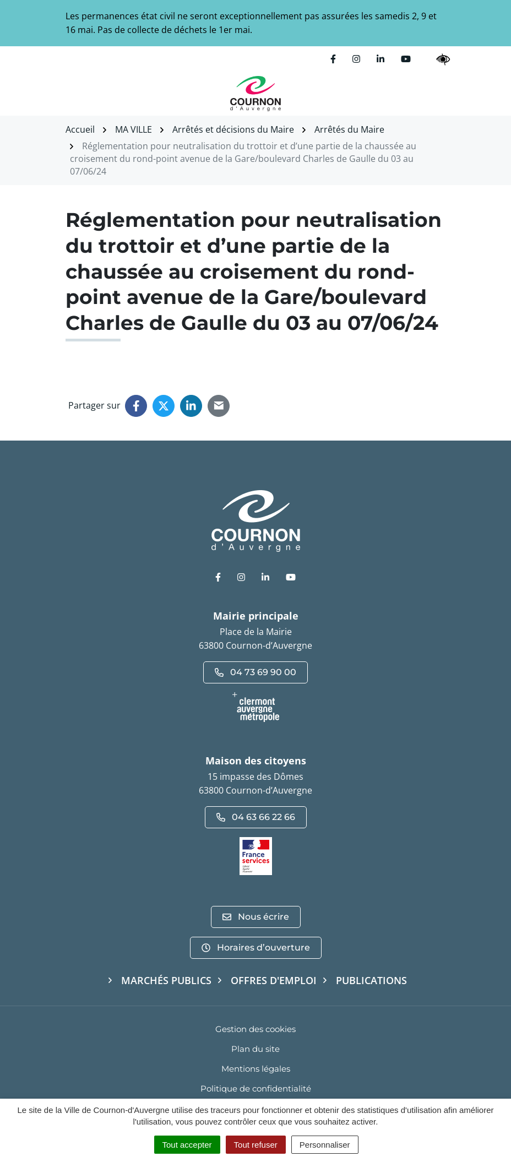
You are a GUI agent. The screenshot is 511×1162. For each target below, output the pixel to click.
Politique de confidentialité (255, 1088)
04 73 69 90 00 (255, 672)
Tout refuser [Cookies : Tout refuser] (256, 1144)
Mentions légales (255, 1068)
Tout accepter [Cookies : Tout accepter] (187, 1144)
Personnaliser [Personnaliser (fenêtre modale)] (325, 1144)
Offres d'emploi (274, 980)
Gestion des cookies (255, 1029)
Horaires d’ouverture (256, 947)
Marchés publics (166, 980)
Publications (371, 980)
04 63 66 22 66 (255, 817)
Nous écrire (255, 916)
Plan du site (255, 1049)
